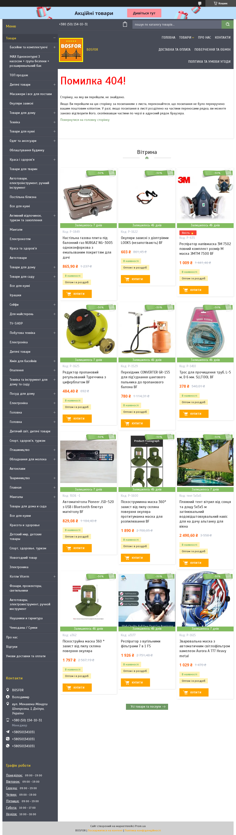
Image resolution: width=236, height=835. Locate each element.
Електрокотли (20, 239)
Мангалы (16, 497)
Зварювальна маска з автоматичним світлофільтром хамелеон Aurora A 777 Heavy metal (204, 648)
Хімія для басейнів (23, 361)
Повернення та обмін (212, 50)
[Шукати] (228, 24)
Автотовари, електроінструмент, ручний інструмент (29, 183)
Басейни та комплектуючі (28, 47)
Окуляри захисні (21, 103)
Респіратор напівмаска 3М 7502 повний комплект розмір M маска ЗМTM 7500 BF (205, 249)
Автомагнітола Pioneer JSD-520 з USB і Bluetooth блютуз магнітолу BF (88, 507)
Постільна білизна (23, 197)
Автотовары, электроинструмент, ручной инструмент (30, 604)
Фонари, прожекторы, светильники (26, 588)
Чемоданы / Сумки (23, 628)
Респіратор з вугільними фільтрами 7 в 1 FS (140, 643)
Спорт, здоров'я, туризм (27, 441)
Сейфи (14, 305)
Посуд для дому (22, 394)
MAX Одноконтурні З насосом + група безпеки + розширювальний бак (29, 61)
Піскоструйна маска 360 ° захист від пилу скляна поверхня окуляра (84, 646)
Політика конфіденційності (143, 830)
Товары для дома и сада (28, 506)
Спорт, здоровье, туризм (28, 548)
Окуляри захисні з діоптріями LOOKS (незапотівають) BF (145, 240)
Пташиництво (20, 450)
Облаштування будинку (27, 150)
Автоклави (17, 469)
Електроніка (19, 342)
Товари (11, 38)
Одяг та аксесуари (23, 141)
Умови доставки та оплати (26, 656)
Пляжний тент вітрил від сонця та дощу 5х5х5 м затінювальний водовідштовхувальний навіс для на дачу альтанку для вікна (205, 514)
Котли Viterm (19, 576)
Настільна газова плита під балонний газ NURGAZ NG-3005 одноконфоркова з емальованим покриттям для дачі (88, 248)
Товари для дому (22, 113)
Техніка (15, 122)
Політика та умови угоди (209, 62)
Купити (79, 294)
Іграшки (15, 295)
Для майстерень (21, 314)
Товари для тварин (23, 169)
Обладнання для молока (28, 459)
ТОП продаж (19, 75)
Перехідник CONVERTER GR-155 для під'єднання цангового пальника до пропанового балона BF (145, 379)
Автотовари (18, 258)
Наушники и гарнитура (26, 618)
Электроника (19, 567)
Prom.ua (140, 826)
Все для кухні (20, 206)
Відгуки (11, 647)
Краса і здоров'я (22, 160)
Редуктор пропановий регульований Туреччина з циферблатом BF (84, 377)
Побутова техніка (22, 333)
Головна (16, 412)
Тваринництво (20, 478)
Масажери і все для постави (31, 94)
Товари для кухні (22, 131)
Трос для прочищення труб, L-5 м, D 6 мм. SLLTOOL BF (205, 374)
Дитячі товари (20, 85)
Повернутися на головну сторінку (85, 120)
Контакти (222, 37)
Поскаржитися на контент (105, 830)
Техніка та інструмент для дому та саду (28, 382)
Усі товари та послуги (146, 707)
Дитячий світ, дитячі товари (30, 431)
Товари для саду (22, 277)
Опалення (17, 370)
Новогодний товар (23, 558)
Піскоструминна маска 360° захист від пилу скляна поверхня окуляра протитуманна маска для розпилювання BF (143, 512)
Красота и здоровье (25, 525)
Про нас (12, 637)
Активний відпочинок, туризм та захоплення (26, 218)
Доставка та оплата (174, 50)
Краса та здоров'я (23, 248)
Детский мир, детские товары (26, 536)
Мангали (16, 230)
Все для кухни (20, 516)
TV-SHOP (16, 323)
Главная (15, 487)
